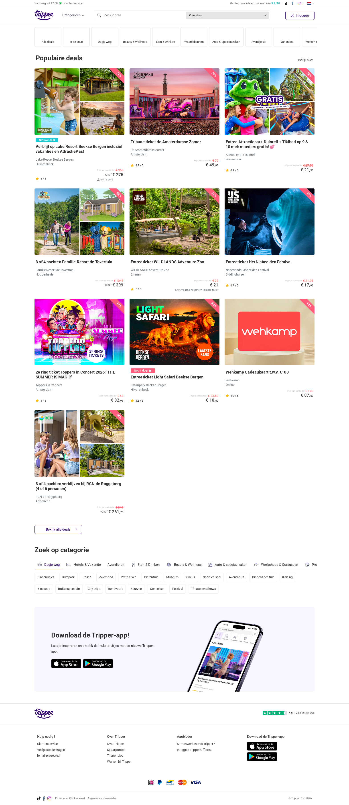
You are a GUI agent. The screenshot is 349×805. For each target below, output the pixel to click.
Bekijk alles (305, 60)
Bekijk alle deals (61, 529)
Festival (178, 589)
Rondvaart (115, 589)
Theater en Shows (204, 589)
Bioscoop (44, 589)
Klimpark (68, 577)
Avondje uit (266, 35)
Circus (191, 577)
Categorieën (71, 15)
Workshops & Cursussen (276, 564)
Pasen (87, 577)
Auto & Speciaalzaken (232, 35)
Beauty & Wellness (136, 35)
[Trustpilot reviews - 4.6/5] (289, 713)
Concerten (158, 589)
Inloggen (300, 16)
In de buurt (76, 35)
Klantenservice (47, 744)
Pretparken (129, 577)
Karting (289, 577)
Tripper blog (115, 755)
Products (315, 564)
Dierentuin (152, 577)
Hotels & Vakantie (83, 564)
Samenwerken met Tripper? (196, 744)
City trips (94, 589)
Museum (173, 577)
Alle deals (48, 35)
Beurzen (137, 589)
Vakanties (294, 35)
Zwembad (106, 577)
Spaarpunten (116, 750)
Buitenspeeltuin (69, 589)
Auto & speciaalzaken (228, 565)
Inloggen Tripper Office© (194, 750)
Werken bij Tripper (119, 761)
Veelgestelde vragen (51, 750)
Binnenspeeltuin (265, 577)
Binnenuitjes (46, 577)
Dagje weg (104, 35)
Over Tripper (115, 744)
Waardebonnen (197, 35)
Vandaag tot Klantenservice (58, 3)
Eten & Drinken (168, 35)
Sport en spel (213, 577)
